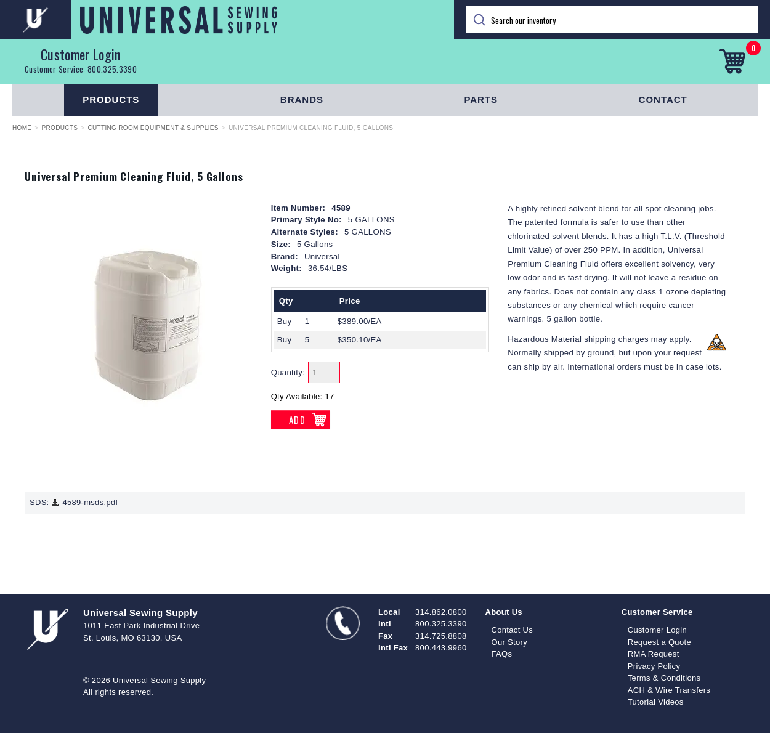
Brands (301, 99)
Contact (663, 99)
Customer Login (81, 54)
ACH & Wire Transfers (669, 690)
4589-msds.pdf (84, 502)
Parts (481, 99)
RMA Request (653, 653)
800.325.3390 (112, 69)
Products (111, 99)
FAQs (502, 653)
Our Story (510, 642)
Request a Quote (659, 642)
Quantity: (288, 372)
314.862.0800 (440, 612)
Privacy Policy (654, 666)
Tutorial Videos (656, 702)
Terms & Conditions (664, 677)
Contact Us (512, 629)
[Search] (612, 19)
